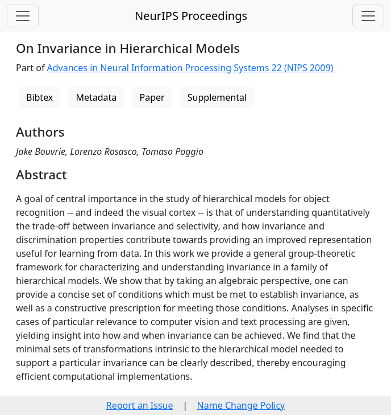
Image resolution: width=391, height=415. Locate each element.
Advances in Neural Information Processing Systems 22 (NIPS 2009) (190, 67)
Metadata (96, 97)
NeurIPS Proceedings (191, 15)
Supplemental (217, 97)
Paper (152, 97)
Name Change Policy (241, 405)
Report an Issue (139, 405)
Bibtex (39, 97)
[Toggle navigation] (23, 16)
